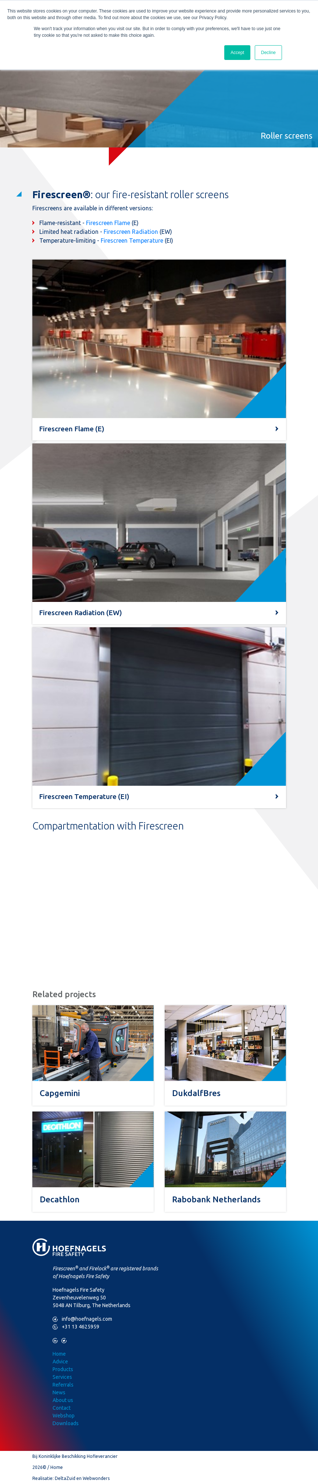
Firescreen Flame (108, 223)
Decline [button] (268, 52)
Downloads (66, 1423)
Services (62, 1377)
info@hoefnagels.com (82, 1319)
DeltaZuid (65, 1478)
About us (63, 1400)
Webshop (64, 1416)
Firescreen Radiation (131, 231)
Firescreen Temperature (132, 240)
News (59, 1392)
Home (59, 1354)
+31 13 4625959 (76, 1327)
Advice (60, 1362)
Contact (62, 1408)
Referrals (63, 1385)
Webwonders (96, 1478)
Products (63, 1369)
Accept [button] (237, 52)
